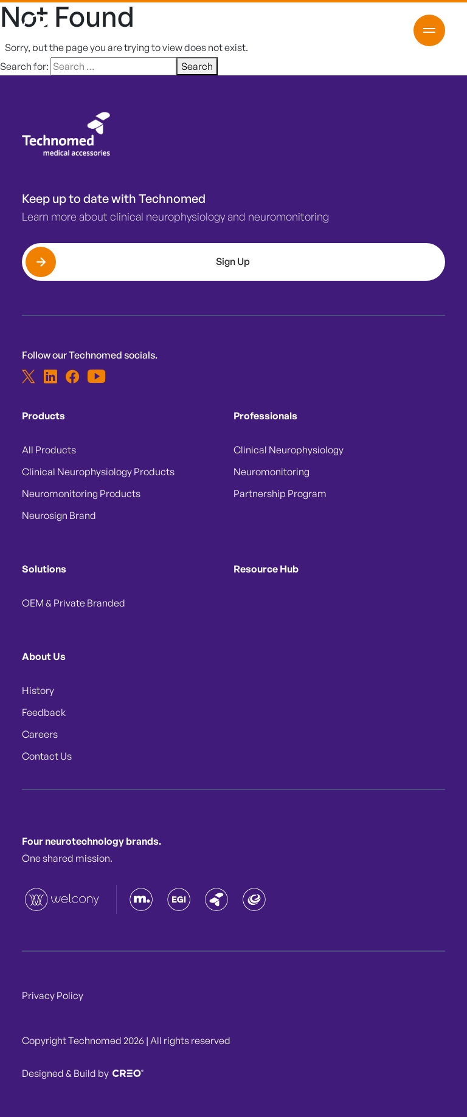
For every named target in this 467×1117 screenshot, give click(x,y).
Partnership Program (280, 493)
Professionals (265, 416)
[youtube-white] (94, 376)
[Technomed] (63, 899)
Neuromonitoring (272, 472)
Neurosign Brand (59, 515)
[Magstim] (141, 899)
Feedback (44, 712)
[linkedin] (50, 376)
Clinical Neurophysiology (289, 450)
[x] (28, 376)
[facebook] (72, 376)
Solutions (44, 569)
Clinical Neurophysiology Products (98, 472)
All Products (49, 450)
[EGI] (178, 899)
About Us (44, 656)
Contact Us (47, 756)
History (38, 690)
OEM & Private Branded (73, 603)
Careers (40, 734)
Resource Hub (266, 569)
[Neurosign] (254, 899)
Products (43, 416)
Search (197, 66)
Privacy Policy (52, 995)
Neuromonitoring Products (81, 493)
